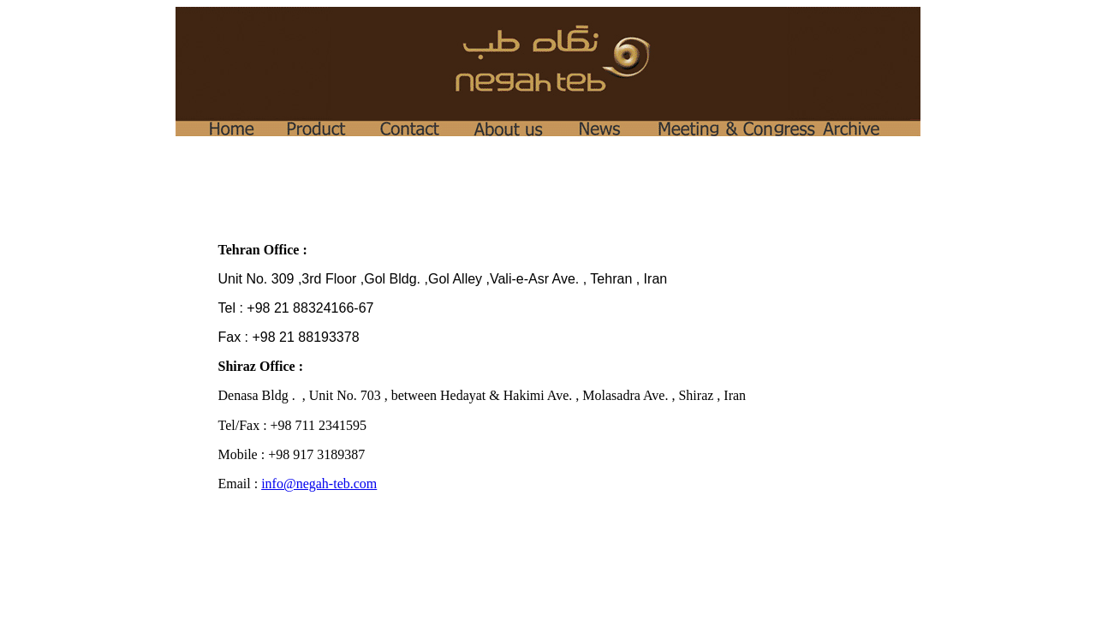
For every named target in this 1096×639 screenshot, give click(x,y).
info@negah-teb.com (319, 483)
